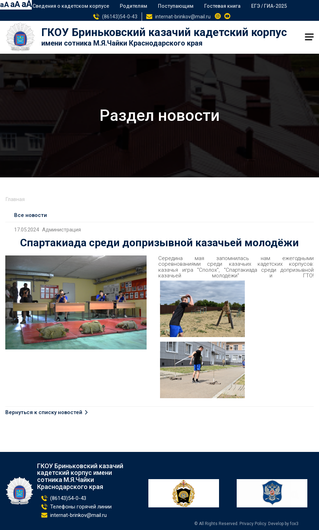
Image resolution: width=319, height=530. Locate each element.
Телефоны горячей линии (81, 507)
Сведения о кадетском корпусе (71, 6)
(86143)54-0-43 (119, 16)
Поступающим (176, 6)
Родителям (133, 6)
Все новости (30, 215)
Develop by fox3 (283, 523)
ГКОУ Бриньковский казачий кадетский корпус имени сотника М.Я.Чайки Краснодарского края (80, 476)
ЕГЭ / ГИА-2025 (269, 6)
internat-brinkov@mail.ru (183, 16)
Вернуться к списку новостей (43, 413)
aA (4, 4)
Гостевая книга (222, 6)
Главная (15, 199)
